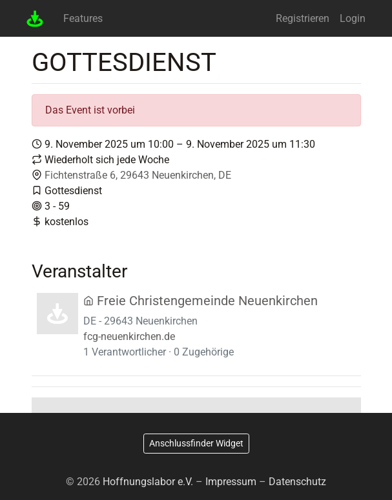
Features (83, 18)
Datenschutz (297, 481)
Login (353, 18)
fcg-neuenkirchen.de (129, 336)
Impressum (230, 481)
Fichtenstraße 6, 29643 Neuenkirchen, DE (138, 175)
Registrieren (302, 18)
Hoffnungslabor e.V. (148, 481)
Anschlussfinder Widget (196, 443)
